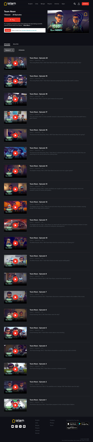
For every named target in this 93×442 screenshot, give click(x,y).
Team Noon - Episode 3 (38, 364)
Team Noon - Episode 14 (38, 166)
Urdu (36, 4)
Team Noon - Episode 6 (38, 310)
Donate (8, 30)
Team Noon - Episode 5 (38, 328)
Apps (63, 4)
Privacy (52, 423)
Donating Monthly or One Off (29, 30)
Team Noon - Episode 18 (38, 94)
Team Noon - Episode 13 (38, 184)
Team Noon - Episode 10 (38, 238)
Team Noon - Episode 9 (38, 256)
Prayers (50, 4)
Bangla (43, 4)
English (30, 4)
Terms (51, 425)
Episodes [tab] (7, 44)
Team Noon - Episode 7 (38, 292)
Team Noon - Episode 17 (38, 112)
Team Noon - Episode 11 (38, 220)
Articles (57, 4)
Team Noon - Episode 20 (39, 58)
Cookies (52, 420)
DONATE (85, 4)
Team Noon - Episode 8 (38, 274)
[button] (9, 50)
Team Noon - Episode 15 (38, 148)
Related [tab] (15, 44)
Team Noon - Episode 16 (38, 130)
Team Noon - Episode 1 (38, 400)
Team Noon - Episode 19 (38, 76)
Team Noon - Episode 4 (38, 346)
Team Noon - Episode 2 (38, 382)
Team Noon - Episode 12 (38, 202)
